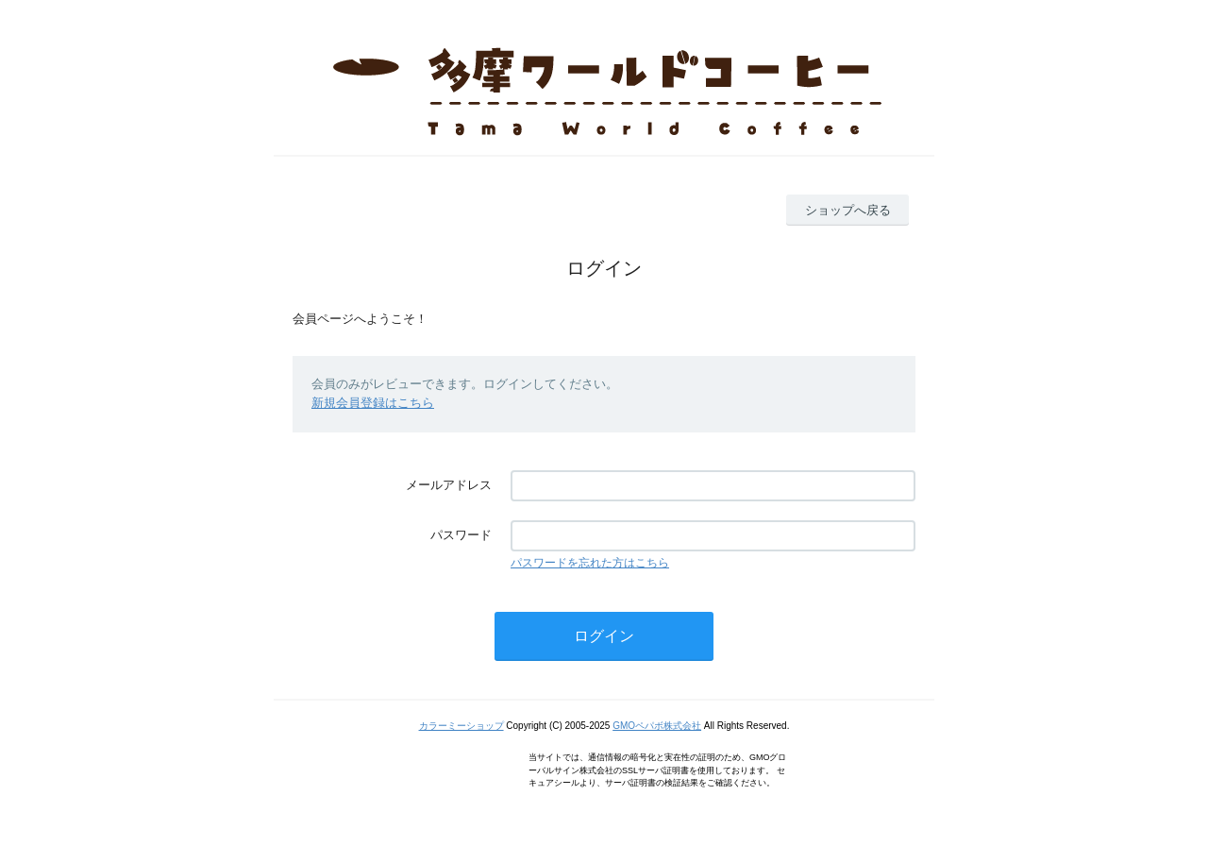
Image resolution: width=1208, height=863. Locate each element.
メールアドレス (449, 485)
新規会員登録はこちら (372, 403)
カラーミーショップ (461, 725)
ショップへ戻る (848, 210)
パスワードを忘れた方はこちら (590, 562)
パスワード (461, 535)
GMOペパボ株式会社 (656, 725)
